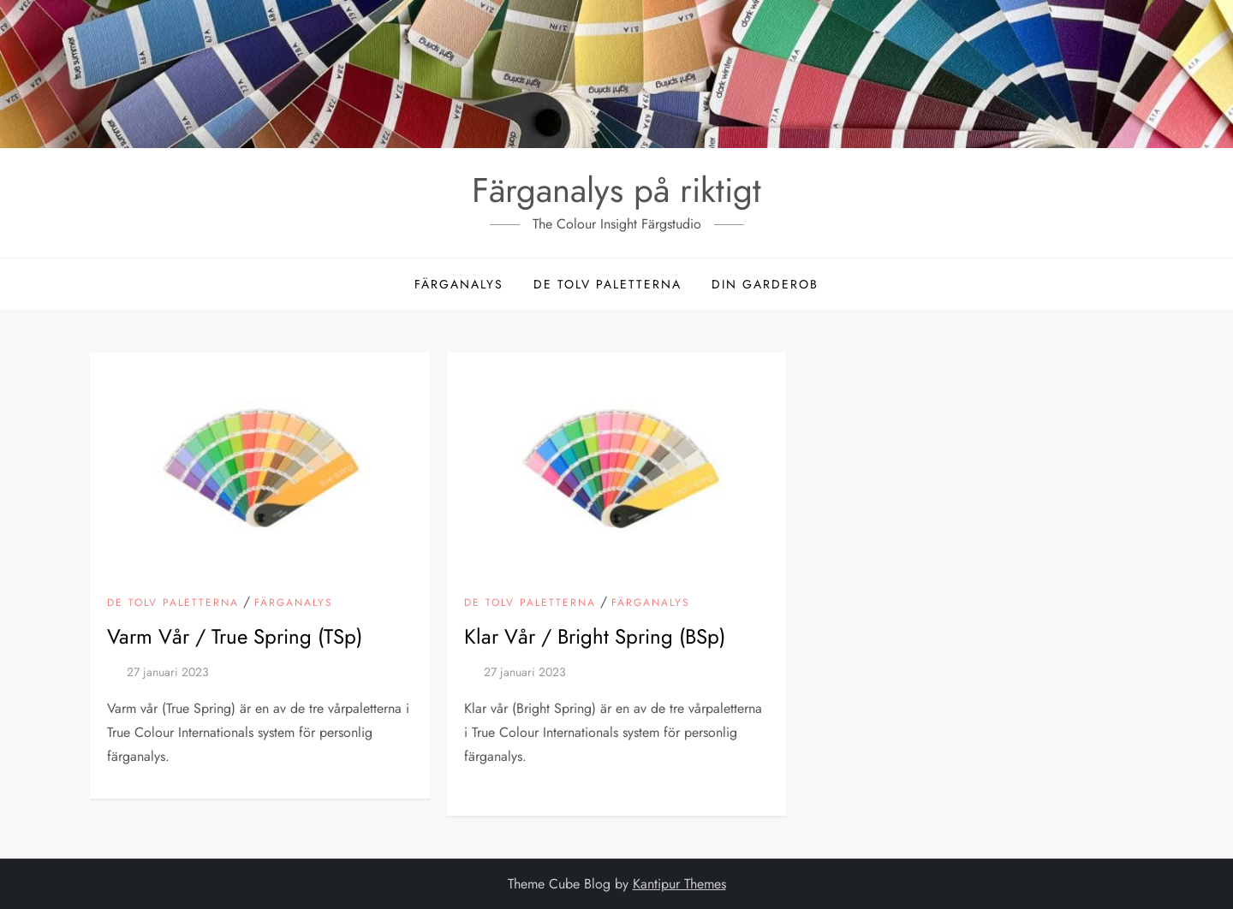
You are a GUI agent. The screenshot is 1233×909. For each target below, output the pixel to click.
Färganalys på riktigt (616, 190)
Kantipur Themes (679, 884)
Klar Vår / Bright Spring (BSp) (594, 636)
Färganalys (458, 284)
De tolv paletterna (607, 284)
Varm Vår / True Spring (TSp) (234, 636)
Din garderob (765, 284)
